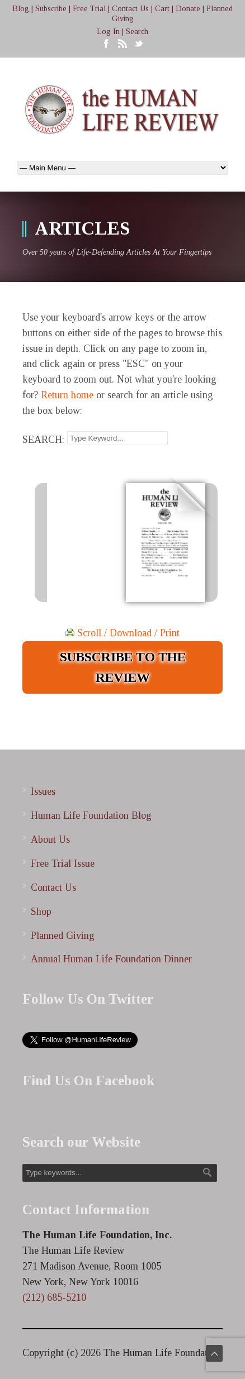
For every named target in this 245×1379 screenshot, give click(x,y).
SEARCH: (43, 439)
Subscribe (51, 8)
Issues (43, 791)
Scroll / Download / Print (122, 632)
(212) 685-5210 (54, 1297)
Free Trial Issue (63, 863)
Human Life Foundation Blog (91, 815)
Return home (67, 394)
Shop (41, 911)
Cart (162, 8)
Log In (108, 31)
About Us (50, 839)
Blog (20, 8)
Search (137, 31)
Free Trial (89, 8)
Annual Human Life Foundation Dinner (111, 959)
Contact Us (130, 8)
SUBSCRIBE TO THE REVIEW (123, 667)
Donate (188, 8)
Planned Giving (63, 935)
